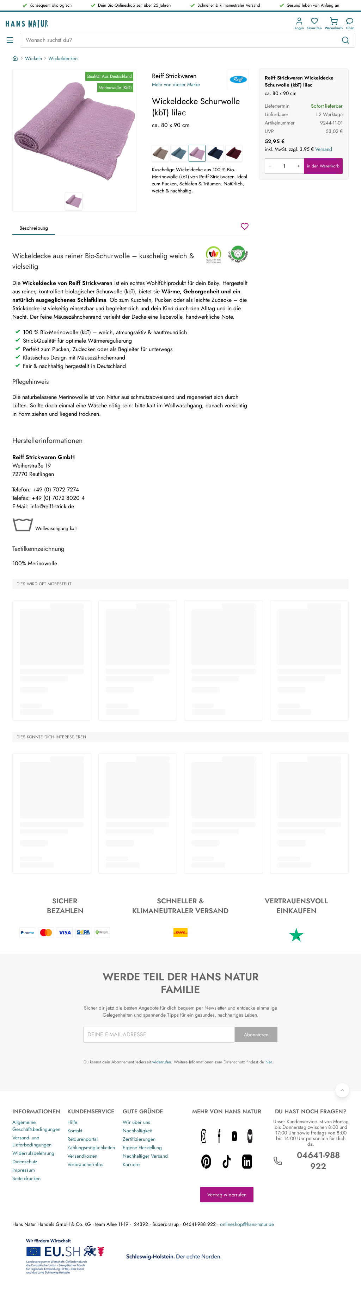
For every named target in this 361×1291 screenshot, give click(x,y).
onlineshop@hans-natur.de (247, 1224)
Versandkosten (82, 1155)
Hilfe (72, 1122)
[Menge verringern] (270, 166)
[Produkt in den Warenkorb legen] (284, 166)
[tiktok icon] (227, 1162)
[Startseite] (15, 58)
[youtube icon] (234, 1136)
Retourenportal (82, 1139)
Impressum (23, 1170)
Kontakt (74, 1130)
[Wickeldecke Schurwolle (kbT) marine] (215, 153)
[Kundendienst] (349, 23)
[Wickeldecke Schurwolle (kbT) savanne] (160, 153)
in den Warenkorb (323, 166)
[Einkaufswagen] (334, 23)
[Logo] (27, 24)
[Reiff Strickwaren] (238, 79)
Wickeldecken (63, 58)
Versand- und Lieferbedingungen (31, 1141)
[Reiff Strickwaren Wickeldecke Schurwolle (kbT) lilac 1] (74, 130)
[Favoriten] (314, 23)
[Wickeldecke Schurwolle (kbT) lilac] (197, 153)
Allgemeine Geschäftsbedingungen (36, 1126)
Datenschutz (24, 1161)
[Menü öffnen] (10, 40)
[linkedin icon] (247, 1162)
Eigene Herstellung (142, 1147)
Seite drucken (26, 1178)
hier (268, 1062)
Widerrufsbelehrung (33, 1153)
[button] (300, 24)
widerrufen (161, 1062)
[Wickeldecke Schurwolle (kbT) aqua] (178, 153)
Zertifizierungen (139, 1139)
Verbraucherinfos (85, 1164)
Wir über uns (136, 1122)
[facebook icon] (219, 1136)
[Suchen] (345, 40)
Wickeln (33, 58)
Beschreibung (33, 227)
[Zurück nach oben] (342, 1090)
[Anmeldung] (299, 23)
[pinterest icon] (206, 1162)
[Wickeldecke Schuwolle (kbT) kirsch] (233, 153)
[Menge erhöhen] (298, 166)
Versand (323, 149)
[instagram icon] (203, 1136)
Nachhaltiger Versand (145, 1155)
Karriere (131, 1164)
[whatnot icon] (249, 1136)
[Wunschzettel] (245, 226)
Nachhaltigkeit (137, 1130)
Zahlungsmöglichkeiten (91, 1147)
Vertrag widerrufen (226, 1194)
